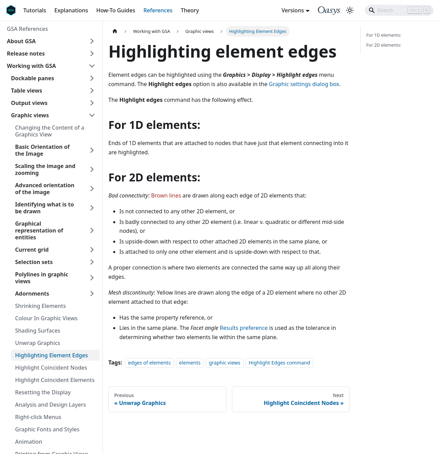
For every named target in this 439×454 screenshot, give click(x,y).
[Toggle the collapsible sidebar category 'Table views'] (91, 90)
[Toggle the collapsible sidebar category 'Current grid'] (91, 249)
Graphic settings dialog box (304, 84)
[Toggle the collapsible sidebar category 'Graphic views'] (91, 115)
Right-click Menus (38, 417)
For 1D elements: (383, 35)
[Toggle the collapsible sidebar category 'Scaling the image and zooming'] (91, 169)
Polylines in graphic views (41, 278)
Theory (190, 10)
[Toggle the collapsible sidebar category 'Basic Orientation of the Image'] (91, 150)
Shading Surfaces (37, 330)
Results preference (244, 328)
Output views (29, 103)
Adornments (32, 293)
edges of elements (149, 362)
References (158, 10)
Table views (26, 90)
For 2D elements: (383, 45)
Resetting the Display (43, 392)
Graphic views (30, 115)
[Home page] (114, 31)
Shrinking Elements (40, 306)
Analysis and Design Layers (50, 404)
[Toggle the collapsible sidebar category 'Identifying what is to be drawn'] (91, 208)
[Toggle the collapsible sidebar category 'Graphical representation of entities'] (91, 230)
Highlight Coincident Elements (55, 380)
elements (190, 362)
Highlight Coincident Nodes (51, 367)
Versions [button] (293, 10)
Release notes (26, 53)
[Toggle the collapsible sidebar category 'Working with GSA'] (91, 65)
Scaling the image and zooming (45, 169)
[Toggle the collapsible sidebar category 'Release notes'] (91, 53)
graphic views (224, 362)
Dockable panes (32, 78)
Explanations (71, 10)
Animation (28, 441)
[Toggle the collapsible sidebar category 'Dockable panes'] (91, 78)
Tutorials (34, 10)
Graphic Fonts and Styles (47, 429)
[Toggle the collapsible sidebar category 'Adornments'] (91, 293)
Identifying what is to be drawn (44, 208)
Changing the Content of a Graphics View (49, 131)
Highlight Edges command (279, 362)
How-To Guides (115, 10)
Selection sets (34, 262)
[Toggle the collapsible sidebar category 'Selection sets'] (91, 261)
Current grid (32, 249)
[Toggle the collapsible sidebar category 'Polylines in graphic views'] (91, 278)
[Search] (399, 10)
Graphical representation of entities (39, 230)
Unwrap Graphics (37, 343)
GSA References (27, 29)
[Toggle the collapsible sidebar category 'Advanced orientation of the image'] (91, 189)
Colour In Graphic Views (46, 318)
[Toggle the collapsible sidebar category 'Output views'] (91, 102)
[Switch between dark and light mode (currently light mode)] (349, 10)
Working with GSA (31, 66)
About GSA (21, 41)
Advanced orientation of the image (44, 188)
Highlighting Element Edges (51, 355)
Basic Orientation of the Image (42, 150)
